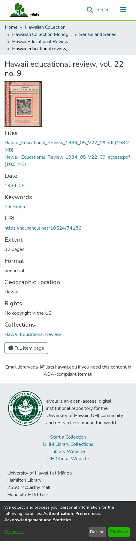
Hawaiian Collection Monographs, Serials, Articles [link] (42, 34)
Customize (14, 532)
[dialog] (68, 521)
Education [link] (15, 207)
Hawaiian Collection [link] (45, 27)
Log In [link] (102, 10)
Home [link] (11, 27)
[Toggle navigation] (123, 10)
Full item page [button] (26, 348)
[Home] (30, 9)
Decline (97, 532)
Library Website (68, 451)
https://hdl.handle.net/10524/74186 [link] (43, 228)
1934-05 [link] (15, 185)
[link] (33, 334)
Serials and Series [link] (97, 34)
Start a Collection (68, 437)
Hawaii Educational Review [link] (40, 41)
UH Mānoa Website (68, 458)
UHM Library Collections (68, 444)
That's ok (119, 532)
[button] (89, 9)
